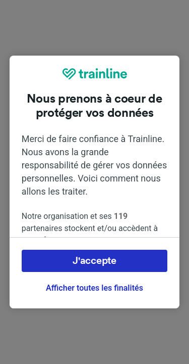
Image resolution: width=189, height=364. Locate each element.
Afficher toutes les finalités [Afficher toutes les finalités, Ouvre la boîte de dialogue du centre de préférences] (94, 288)
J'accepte (94, 261)
